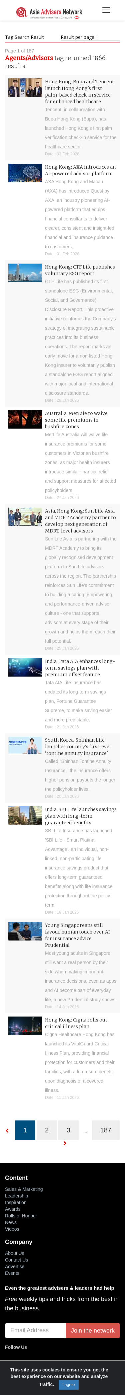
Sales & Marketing (24, 1189)
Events (12, 1273)
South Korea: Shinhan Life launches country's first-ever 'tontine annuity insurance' (78, 746)
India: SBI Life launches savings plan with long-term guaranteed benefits (81, 816)
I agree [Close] (68, 1384)
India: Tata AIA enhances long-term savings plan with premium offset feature (80, 668)
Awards (12, 1209)
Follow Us (16, 1347)
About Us (14, 1253)
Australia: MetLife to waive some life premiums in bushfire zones (76, 420)
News (11, 1222)
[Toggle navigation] (106, 10)
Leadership (16, 1195)
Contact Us (16, 1260)
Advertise (14, 1266)
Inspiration (16, 1202)
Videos (12, 1229)
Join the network (93, 1330)
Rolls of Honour (21, 1215)
